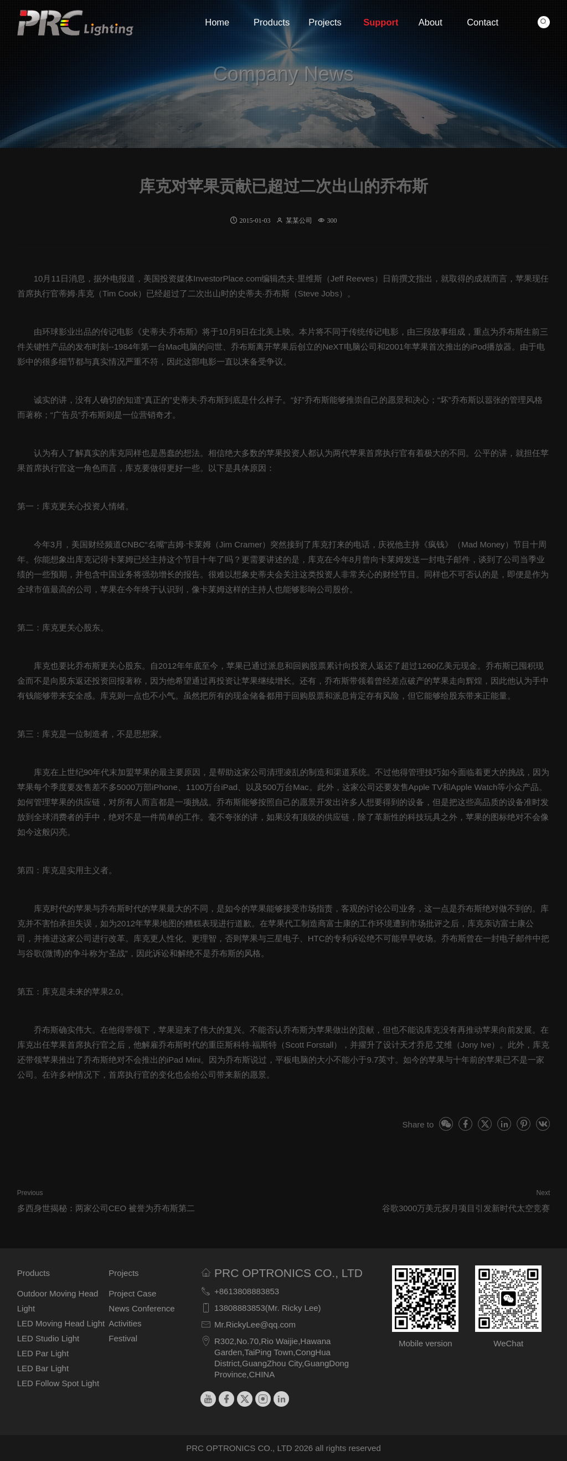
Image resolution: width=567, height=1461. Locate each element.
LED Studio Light (48, 1338)
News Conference (141, 1308)
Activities (125, 1323)
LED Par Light (43, 1353)
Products (269, 22)
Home (217, 22)
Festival (123, 1338)
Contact (482, 22)
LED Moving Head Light (61, 1323)
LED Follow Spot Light (58, 1383)
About (430, 22)
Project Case (132, 1293)
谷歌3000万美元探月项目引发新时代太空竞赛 (466, 1208)
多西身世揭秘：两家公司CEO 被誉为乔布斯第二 (106, 1208)
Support (378, 22)
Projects (323, 22)
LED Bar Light (43, 1368)
